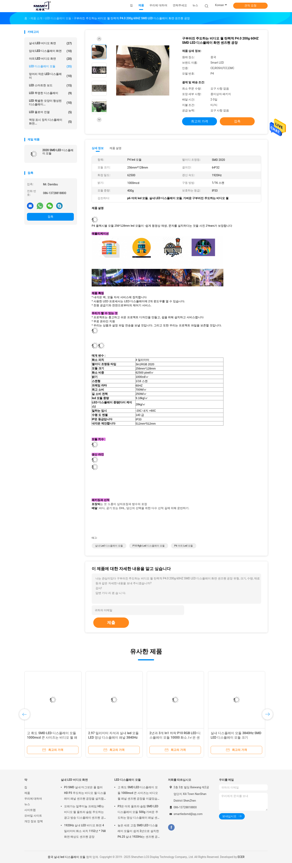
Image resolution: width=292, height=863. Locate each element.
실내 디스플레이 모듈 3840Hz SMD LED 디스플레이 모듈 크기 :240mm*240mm (236, 737)
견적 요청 (250, 5)
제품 (27, 793)
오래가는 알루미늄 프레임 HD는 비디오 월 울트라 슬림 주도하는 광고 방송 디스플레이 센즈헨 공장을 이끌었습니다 (84, 812)
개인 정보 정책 (33, 821)
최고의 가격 (199, 121)
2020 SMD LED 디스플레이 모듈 (57, 151)
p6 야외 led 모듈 (183, 545)
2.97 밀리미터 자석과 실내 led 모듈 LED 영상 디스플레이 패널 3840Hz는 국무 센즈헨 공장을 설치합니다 (113, 737)
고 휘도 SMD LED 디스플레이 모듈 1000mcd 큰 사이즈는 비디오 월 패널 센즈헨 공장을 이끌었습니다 (52, 737)
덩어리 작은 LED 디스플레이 (50, 75)
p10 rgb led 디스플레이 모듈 (149, 545)
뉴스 (27, 804)
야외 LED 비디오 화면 (50, 59)
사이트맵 (30, 810)
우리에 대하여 (33, 798)
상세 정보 (98, 148)
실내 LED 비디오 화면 (50, 43)
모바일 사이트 (33, 815)
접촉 (50, 216)
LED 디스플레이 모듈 (50, 66)
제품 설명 (115, 148)
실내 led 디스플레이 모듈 (109, 545)
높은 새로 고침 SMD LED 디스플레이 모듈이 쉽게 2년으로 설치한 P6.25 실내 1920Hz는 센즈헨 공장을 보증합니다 (138, 832)
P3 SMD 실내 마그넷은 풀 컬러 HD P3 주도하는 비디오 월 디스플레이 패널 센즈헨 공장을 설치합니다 (85, 793)
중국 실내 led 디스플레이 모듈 (67, 857)
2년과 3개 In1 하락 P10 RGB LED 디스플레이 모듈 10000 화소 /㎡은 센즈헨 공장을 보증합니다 (175, 737)
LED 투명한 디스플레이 (50, 93)
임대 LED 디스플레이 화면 (50, 51)
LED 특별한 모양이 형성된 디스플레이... (50, 102)
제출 (111, 622)
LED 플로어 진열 (50, 112)
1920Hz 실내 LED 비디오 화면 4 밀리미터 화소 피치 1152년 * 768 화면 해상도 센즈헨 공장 (85, 831)
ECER (241, 857)
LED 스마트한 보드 (50, 85)
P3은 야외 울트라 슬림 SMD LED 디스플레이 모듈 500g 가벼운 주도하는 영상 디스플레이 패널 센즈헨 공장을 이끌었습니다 (138, 812)
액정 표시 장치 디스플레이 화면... (50, 121)
